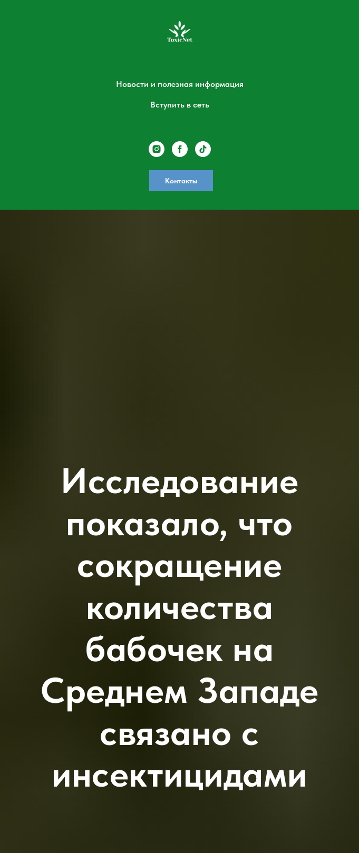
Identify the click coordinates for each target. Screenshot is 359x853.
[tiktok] (203, 149)
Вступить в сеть (179, 105)
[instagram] (156, 149)
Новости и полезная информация (180, 84)
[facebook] (180, 149)
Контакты (181, 181)
